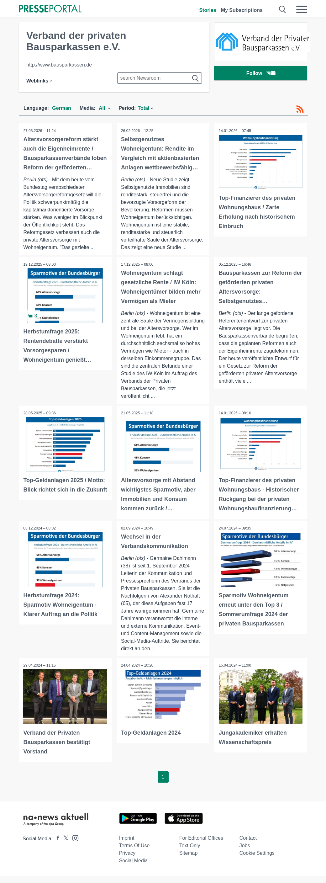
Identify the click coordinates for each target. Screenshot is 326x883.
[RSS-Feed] (300, 109)
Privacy (127, 860)
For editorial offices (201, 845)
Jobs (244, 852)
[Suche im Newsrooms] (159, 78)
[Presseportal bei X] (64, 845)
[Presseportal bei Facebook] (56, 845)
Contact (248, 845)
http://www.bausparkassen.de (59, 64)
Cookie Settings (257, 860)
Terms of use (134, 852)
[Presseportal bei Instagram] (73, 845)
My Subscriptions (242, 10)
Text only (189, 852)
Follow (260, 73)
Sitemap (188, 860)
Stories (207, 10)
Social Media (133, 867)
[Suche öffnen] (283, 9)
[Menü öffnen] (301, 9)
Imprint (126, 845)
